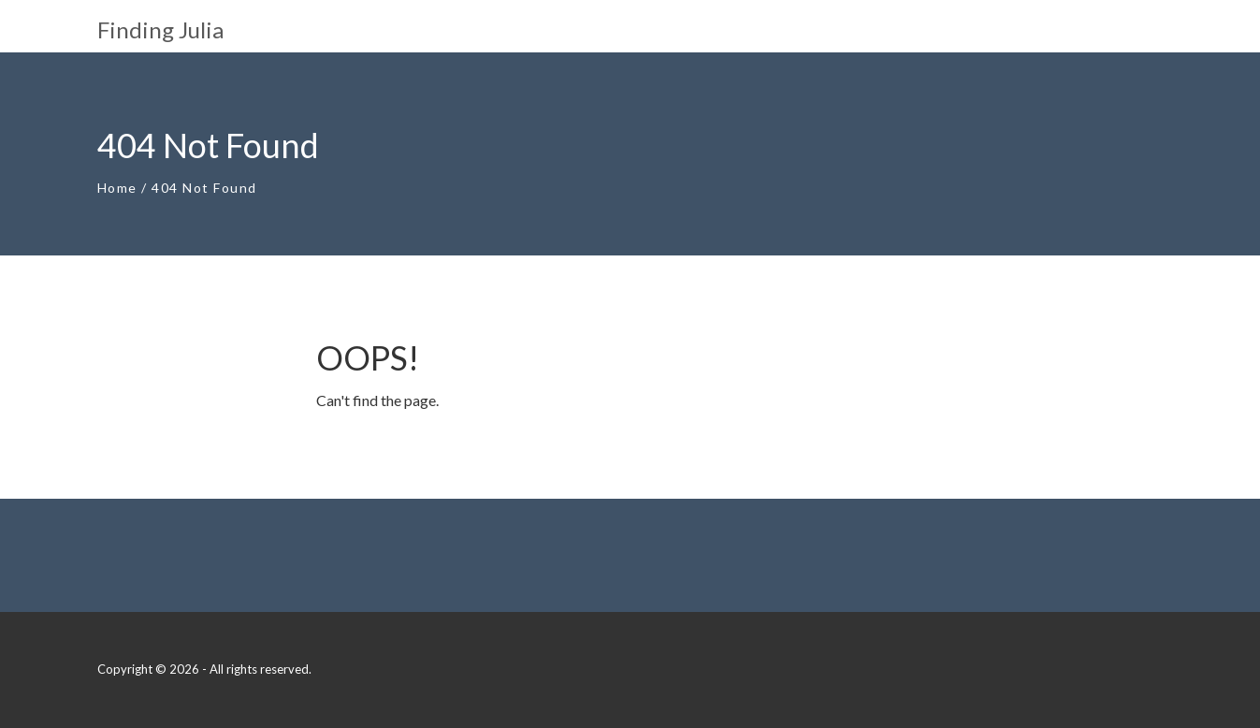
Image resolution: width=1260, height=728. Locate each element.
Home (117, 188)
